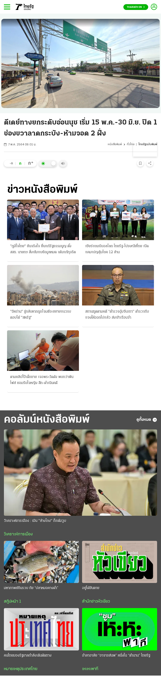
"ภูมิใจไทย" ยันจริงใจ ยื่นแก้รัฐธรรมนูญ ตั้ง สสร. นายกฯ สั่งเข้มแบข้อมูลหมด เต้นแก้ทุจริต (43, 249)
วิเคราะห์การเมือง (18, 534)
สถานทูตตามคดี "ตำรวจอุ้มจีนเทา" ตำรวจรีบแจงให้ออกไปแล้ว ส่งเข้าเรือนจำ (117, 315)
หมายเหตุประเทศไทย (20, 669)
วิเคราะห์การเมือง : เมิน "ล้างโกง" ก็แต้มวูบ (35, 521)
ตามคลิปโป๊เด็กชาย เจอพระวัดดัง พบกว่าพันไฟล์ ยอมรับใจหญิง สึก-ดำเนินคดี (41, 380)
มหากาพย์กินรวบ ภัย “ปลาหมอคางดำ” (31, 588)
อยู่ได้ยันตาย (90, 588)
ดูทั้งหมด (146, 419)
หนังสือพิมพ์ (115, 144)
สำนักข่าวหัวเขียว (96, 601)
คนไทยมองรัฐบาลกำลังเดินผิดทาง (27, 656)
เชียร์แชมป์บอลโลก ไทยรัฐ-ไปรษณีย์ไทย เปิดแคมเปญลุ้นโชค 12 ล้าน (117, 249)
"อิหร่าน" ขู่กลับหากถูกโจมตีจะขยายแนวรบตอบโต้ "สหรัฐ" (40, 315)
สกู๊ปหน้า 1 (12, 601)
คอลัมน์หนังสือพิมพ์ (47, 420)
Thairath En (136, 7)
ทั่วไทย (131, 144)
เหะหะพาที (90, 669)
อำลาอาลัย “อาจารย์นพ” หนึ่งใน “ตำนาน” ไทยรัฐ (116, 656)
